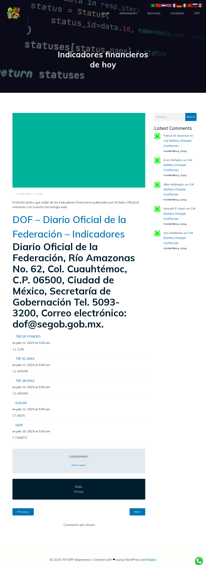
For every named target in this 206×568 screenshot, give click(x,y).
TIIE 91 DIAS (24, 358)
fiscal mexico (79, 465)
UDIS (19, 425)
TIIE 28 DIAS (24, 381)
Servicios (154, 13)
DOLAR (21, 403)
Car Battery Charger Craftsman (178, 165)
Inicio (105, 13)
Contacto (177, 13)
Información (128, 13)
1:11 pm (38, 193)
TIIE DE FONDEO (28, 336)
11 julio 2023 (23, 193)
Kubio (152, 560)
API (197, 13)
